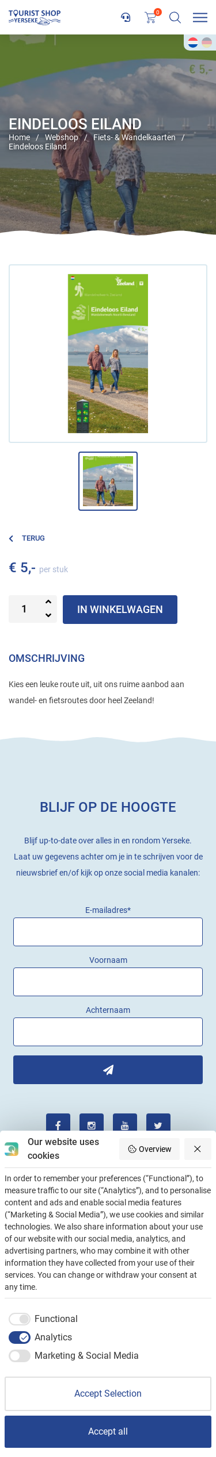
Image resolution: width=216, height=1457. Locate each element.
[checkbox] (41, 1319)
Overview (149, 1149)
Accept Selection (108, 1393)
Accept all (108, 1431)
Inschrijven (108, 1069)
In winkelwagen (120, 609)
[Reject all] (198, 1149)
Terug (27, 538)
